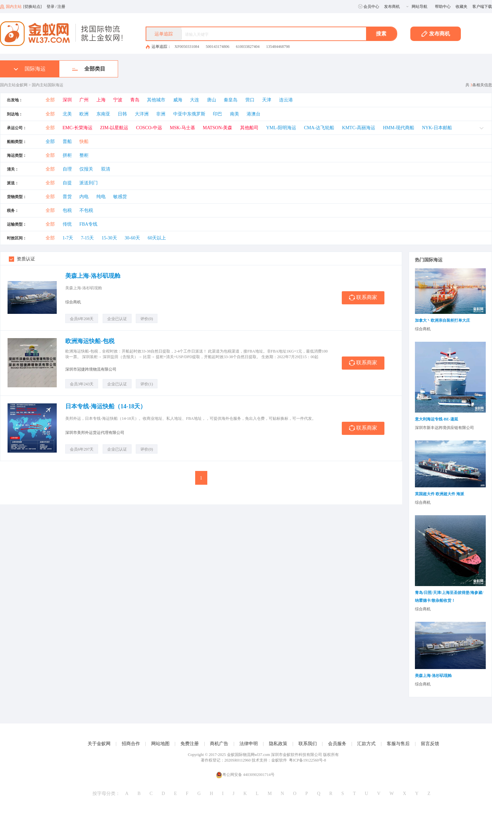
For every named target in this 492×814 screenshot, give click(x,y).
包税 (67, 210)
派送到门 (88, 182)
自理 (67, 169)
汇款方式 (366, 743)
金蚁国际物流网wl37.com (248, 754)
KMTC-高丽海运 (358, 127)
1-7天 (68, 237)
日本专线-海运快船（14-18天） (105, 406)
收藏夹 (461, 6)
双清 (105, 169)
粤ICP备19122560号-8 (307, 760)
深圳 (67, 99)
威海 (177, 99)
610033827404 (247, 46)
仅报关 (86, 169)
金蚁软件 (279, 760)
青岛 (134, 99)
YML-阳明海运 (281, 127)
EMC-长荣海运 (77, 127)
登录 (50, 6)
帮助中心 (443, 6)
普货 (67, 196)
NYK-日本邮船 (437, 127)
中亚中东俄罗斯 (189, 114)
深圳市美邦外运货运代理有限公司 (94, 432)
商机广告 (219, 743)
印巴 (217, 114)
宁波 (117, 99)
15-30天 (109, 237)
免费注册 (189, 743)
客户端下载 (482, 6)
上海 (101, 99)
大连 (194, 99)
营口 (250, 99)
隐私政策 (278, 743)
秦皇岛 (230, 99)
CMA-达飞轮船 (319, 127)
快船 (84, 141)
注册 (61, 6)
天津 (266, 99)
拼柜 (67, 155)
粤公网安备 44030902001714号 (245, 775)
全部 (50, 99)
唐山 (211, 99)
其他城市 (156, 99)
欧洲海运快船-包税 (89, 341)
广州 (84, 99)
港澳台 (253, 114)
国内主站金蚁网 (14, 85)
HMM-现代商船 (398, 127)
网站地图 (160, 743)
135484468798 (278, 46)
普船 (67, 141)
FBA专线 (88, 224)
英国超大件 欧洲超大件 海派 (439, 494)
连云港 (286, 99)
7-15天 (87, 237)
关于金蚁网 (99, 743)
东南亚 (103, 114)
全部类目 (88, 68)
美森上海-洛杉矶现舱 (92, 276)
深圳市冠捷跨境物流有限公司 (90, 369)
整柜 (84, 155)
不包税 (86, 210)
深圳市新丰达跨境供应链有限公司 (444, 427)
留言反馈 (430, 743)
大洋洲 (142, 114)
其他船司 (249, 127)
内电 (84, 196)
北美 (67, 114)
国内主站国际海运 (47, 85)
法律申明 (248, 743)
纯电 (101, 196)
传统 (67, 224)
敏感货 (120, 196)
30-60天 (132, 237)
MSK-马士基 (182, 127)
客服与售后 (398, 743)
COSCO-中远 (149, 127)
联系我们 (307, 743)
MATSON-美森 (217, 127)
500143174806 (217, 46)
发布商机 (392, 6)
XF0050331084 (186, 46)
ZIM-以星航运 (114, 127)
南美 (234, 114)
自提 (67, 182)
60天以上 (157, 237)
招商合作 (131, 743)
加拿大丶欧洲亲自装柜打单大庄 (442, 320)
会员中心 (368, 6)
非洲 (160, 114)
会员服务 (337, 743)
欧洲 (84, 114)
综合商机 (73, 302)
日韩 (122, 114)
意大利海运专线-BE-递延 (436, 419)
